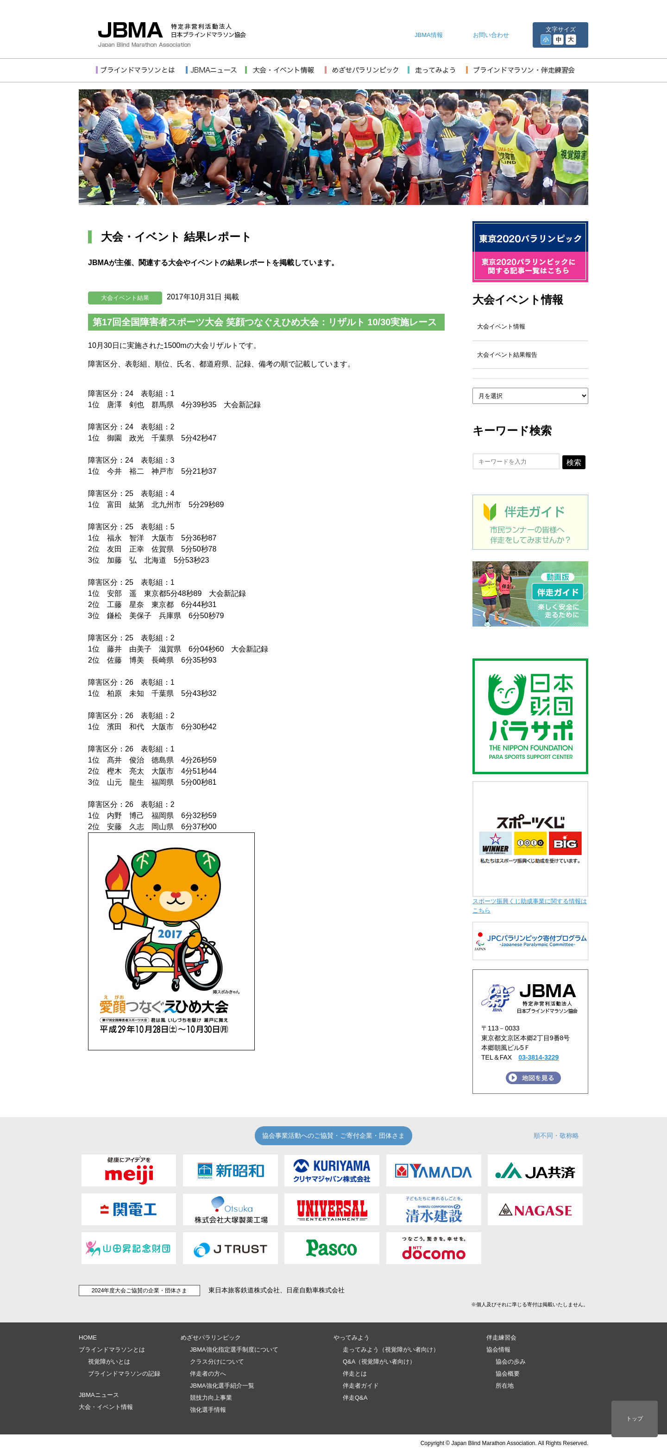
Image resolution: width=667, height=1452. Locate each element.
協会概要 (508, 1373)
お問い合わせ (491, 34)
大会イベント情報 (517, 299)
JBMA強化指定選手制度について (234, 1349)
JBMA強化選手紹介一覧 (222, 1385)
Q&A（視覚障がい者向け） (379, 1361)
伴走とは (355, 1373)
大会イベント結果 (125, 297)
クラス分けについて (217, 1361)
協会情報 (498, 1349)
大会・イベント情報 (106, 1406)
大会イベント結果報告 (507, 354)
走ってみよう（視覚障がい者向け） (391, 1349)
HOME (88, 1337)
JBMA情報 (429, 34)
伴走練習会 (501, 1337)
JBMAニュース (99, 1394)
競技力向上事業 (211, 1397)
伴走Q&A (355, 1397)
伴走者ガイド (361, 1385)
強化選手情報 (208, 1409)
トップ (634, 1418)
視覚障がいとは (109, 1361)
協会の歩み (511, 1361)
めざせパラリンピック (211, 1337)
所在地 (505, 1385)
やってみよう (352, 1337)
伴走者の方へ (208, 1373)
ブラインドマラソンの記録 (124, 1373)
